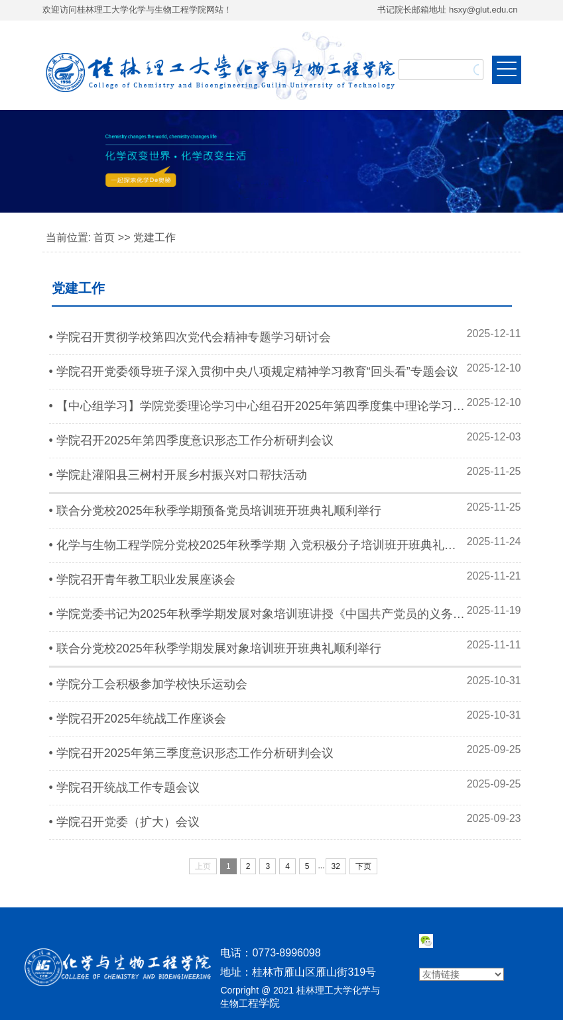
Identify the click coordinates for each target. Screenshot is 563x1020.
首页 (104, 237)
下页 (363, 866)
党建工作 (154, 237)
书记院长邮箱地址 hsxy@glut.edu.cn (447, 10)
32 (336, 866)
